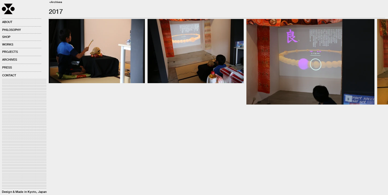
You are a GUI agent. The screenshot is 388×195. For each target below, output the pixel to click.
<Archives (55, 2)
